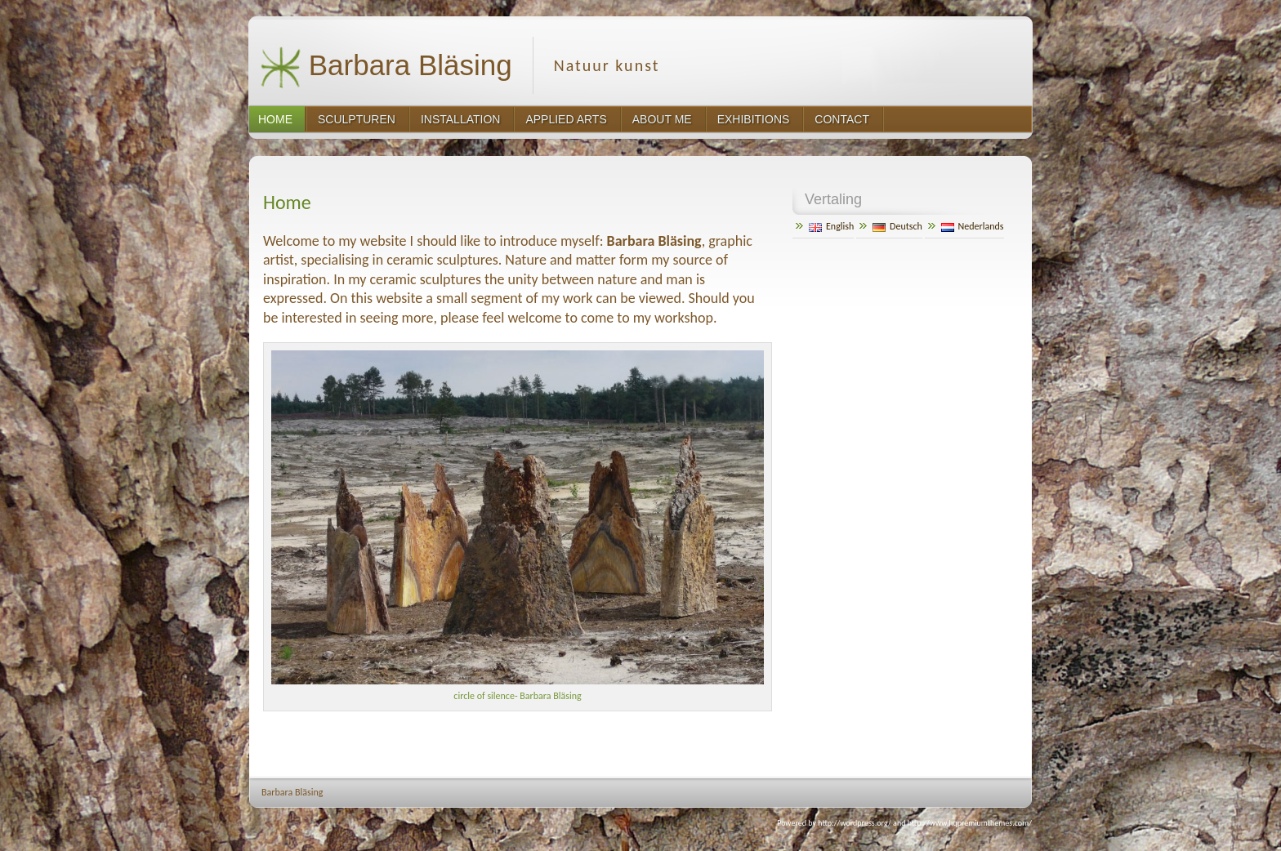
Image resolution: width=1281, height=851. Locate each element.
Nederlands (972, 226)
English (831, 226)
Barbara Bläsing (386, 67)
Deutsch (897, 226)
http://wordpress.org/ (854, 823)
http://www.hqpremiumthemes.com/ (970, 823)
